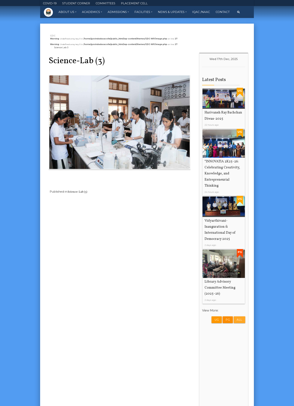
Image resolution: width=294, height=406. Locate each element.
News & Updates (172, 12)
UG (216, 319)
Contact (223, 12)
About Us (67, 12)
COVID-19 (50, 3)
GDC (53, 35)
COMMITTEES (105, 3)
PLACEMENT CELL (134, 3)
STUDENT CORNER (76, 3)
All (239, 319)
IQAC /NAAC (201, 12)
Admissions (118, 12)
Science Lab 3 (61, 47)
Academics (92, 12)
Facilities (143, 12)
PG (228, 319)
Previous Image (60, 179)
